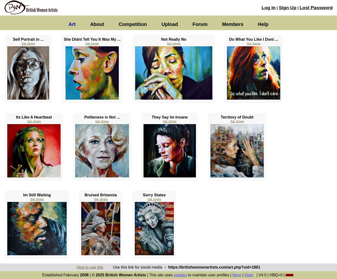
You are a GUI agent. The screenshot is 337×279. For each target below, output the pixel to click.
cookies (180, 275)
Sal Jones (28, 43)
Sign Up (287, 7)
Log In (269, 7)
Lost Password (316, 7)
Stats (248, 275)
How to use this (90, 267)
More (237, 275)
